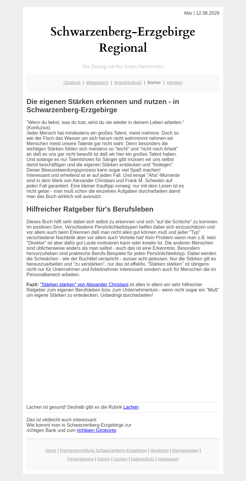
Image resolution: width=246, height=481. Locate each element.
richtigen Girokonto (96, 430)
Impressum (168, 459)
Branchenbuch (128, 82)
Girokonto (159, 450)
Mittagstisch (97, 82)
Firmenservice (80, 459)
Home (50, 450)
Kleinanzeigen (185, 450)
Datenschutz (142, 459)
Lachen (131, 407)
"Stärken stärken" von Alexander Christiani (84, 284)
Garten (103, 459)
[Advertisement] (123, 354)
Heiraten (175, 82)
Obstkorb (71, 82)
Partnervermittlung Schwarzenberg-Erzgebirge (103, 450)
